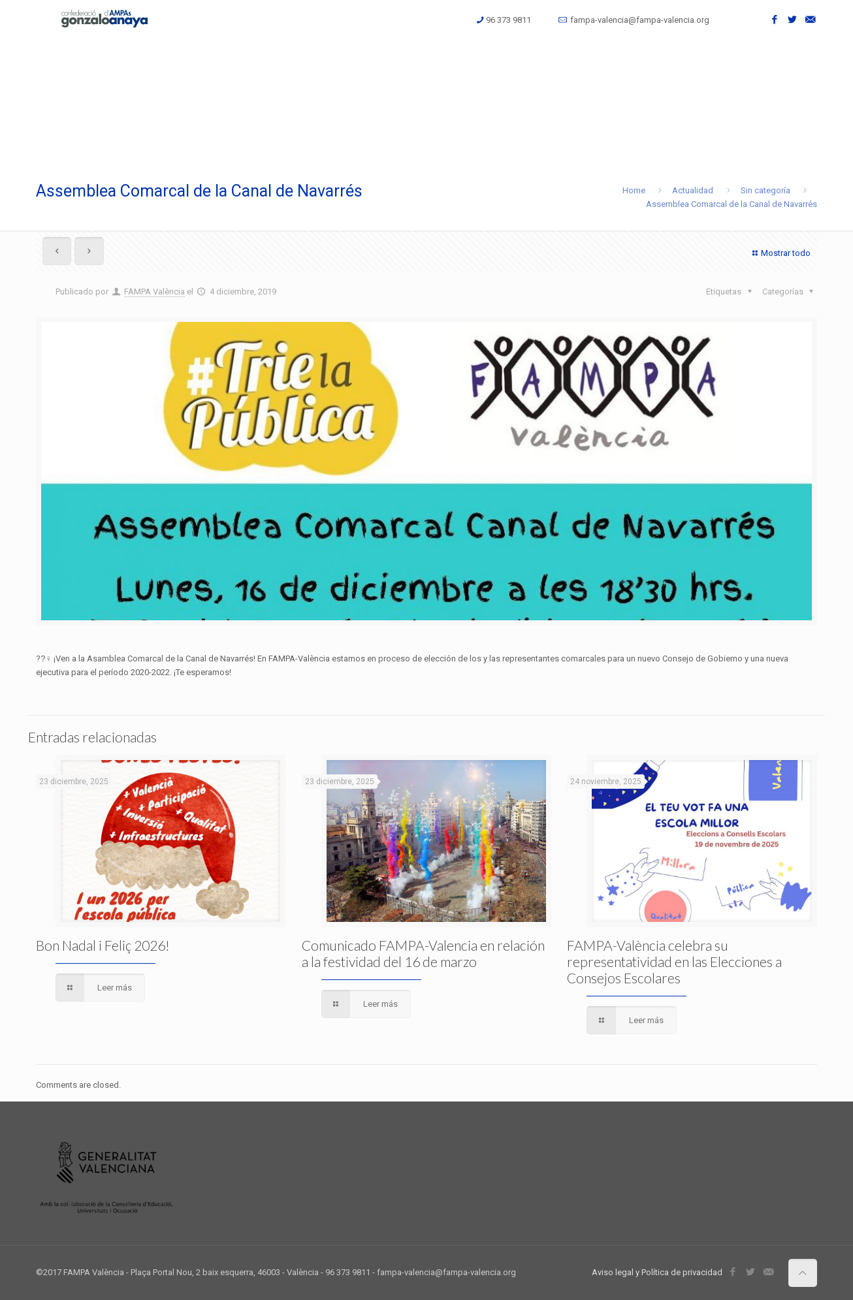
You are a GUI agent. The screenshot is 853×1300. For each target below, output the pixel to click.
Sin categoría (765, 190)
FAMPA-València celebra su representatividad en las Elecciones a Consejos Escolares (674, 961)
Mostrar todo (780, 253)
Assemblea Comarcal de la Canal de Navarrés (731, 204)
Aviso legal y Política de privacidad (657, 1272)
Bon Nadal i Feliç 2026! (103, 945)
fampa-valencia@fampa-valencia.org (639, 20)
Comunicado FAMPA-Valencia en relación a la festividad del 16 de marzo (423, 953)
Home (633, 190)
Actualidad (692, 190)
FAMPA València (154, 291)
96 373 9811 (508, 20)
